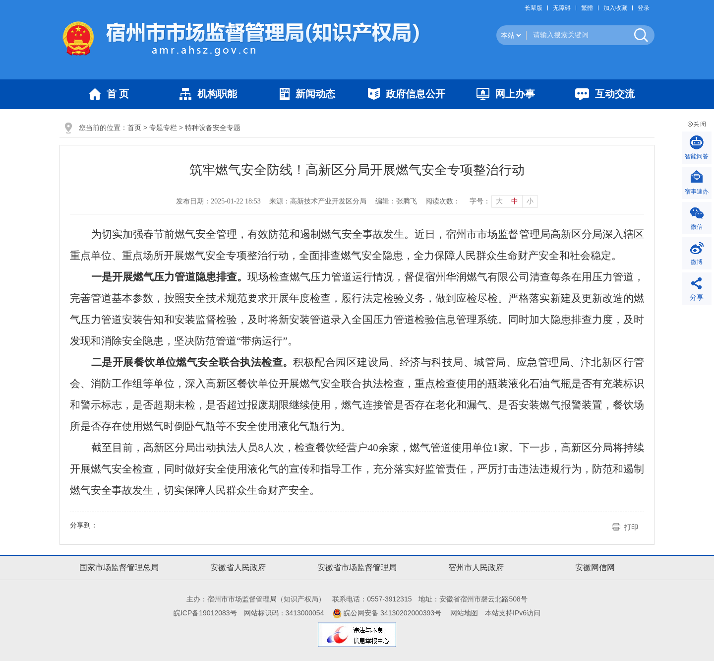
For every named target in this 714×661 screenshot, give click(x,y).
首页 (134, 128)
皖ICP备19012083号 (205, 613)
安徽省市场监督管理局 (357, 567)
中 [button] (514, 201)
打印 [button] (631, 527)
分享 (697, 297)
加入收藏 (615, 7)
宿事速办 (697, 191)
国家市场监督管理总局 (119, 567)
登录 (644, 7)
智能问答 (697, 156)
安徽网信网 (595, 567)
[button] (536, 8)
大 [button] (499, 201)
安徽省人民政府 (238, 567)
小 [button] (530, 201)
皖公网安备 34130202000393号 (387, 613)
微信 (697, 226)
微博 (697, 262)
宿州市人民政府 (476, 567)
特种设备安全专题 (212, 128)
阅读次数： (442, 201)
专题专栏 (163, 128)
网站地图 (464, 613)
